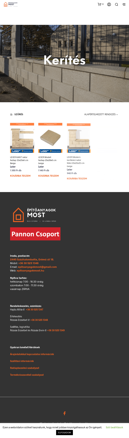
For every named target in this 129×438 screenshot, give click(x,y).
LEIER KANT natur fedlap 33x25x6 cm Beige (19, 160)
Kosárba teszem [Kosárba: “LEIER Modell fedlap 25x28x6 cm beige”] (48, 175)
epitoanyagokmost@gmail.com (37, 266)
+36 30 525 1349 (56, 330)
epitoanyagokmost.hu (30, 270)
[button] (100, 4)
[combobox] (99, 114)
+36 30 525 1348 (28, 263)
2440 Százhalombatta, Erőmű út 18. (32, 259)
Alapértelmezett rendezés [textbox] (100, 114)
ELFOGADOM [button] (64, 432)
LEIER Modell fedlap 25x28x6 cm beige (47, 159)
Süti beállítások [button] (114, 427)
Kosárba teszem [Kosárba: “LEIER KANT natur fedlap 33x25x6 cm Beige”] (20, 176)
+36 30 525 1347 (34, 309)
